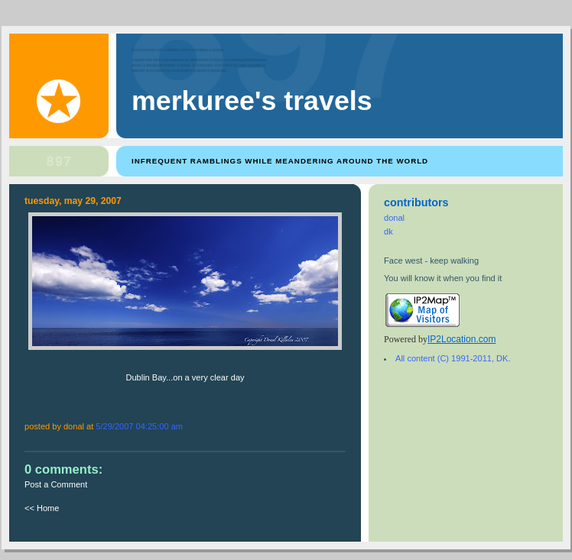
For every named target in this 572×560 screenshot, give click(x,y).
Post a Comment (55, 484)
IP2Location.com (461, 339)
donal (394, 217)
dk (388, 231)
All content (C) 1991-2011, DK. (452, 358)
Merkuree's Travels (252, 101)
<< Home (41, 508)
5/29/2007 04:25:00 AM (139, 426)
